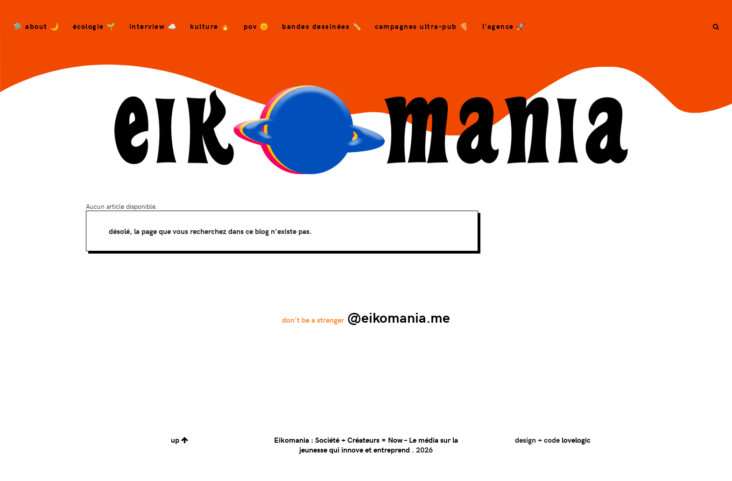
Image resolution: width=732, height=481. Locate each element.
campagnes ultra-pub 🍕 (422, 26)
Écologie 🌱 (94, 26)
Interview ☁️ (153, 26)
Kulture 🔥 (210, 26)
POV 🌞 (256, 26)
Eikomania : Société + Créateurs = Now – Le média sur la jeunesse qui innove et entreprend (366, 444)
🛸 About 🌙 (36, 26)
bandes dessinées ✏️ (322, 26)
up (179, 440)
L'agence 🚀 (504, 26)
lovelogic (576, 440)
